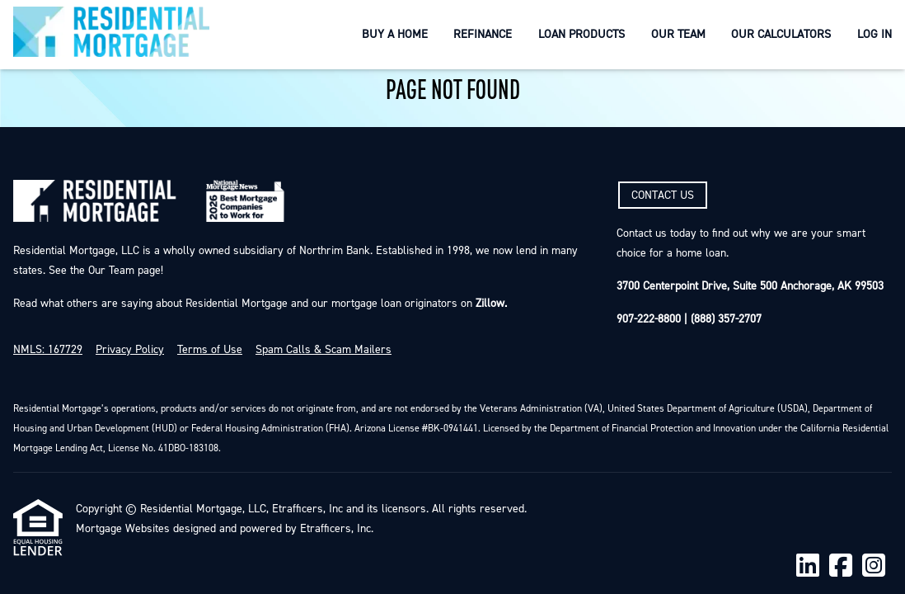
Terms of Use (209, 349)
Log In (874, 34)
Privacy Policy (130, 349)
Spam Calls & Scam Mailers (324, 349)
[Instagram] (873, 566)
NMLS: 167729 (47, 349)
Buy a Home (395, 34)
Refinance (482, 34)
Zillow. (489, 303)
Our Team (678, 34)
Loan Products (581, 34)
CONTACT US (662, 195)
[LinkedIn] (807, 566)
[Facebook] (840, 566)
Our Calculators (781, 34)
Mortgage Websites (123, 528)
